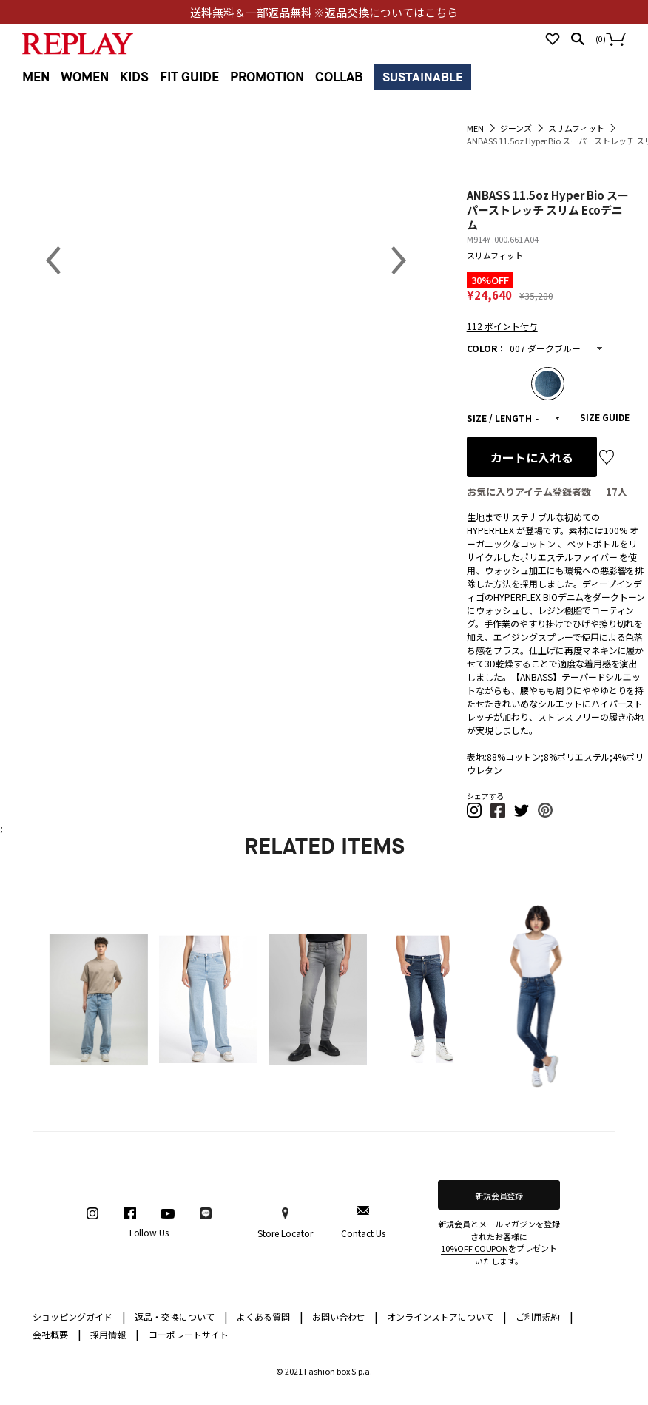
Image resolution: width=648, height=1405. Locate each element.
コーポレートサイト (189, 1334)
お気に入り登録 (606, 457)
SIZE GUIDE (605, 417)
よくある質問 (270, 1316)
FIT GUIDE (189, 77)
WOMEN (85, 77)
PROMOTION (267, 77)
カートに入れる (531, 457)
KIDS (134, 77)
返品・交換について (181, 1316)
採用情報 (108, 1334)
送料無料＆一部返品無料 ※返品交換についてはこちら (324, 12)
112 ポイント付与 (502, 326)
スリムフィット (495, 255)
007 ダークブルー (545, 348)
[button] (475, 815)
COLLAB (339, 77)
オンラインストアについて (447, 1316)
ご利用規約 (544, 1316)
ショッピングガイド (79, 1316)
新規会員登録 (499, 1196)
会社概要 (57, 1333)
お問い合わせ (345, 1316)
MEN (36, 77)
